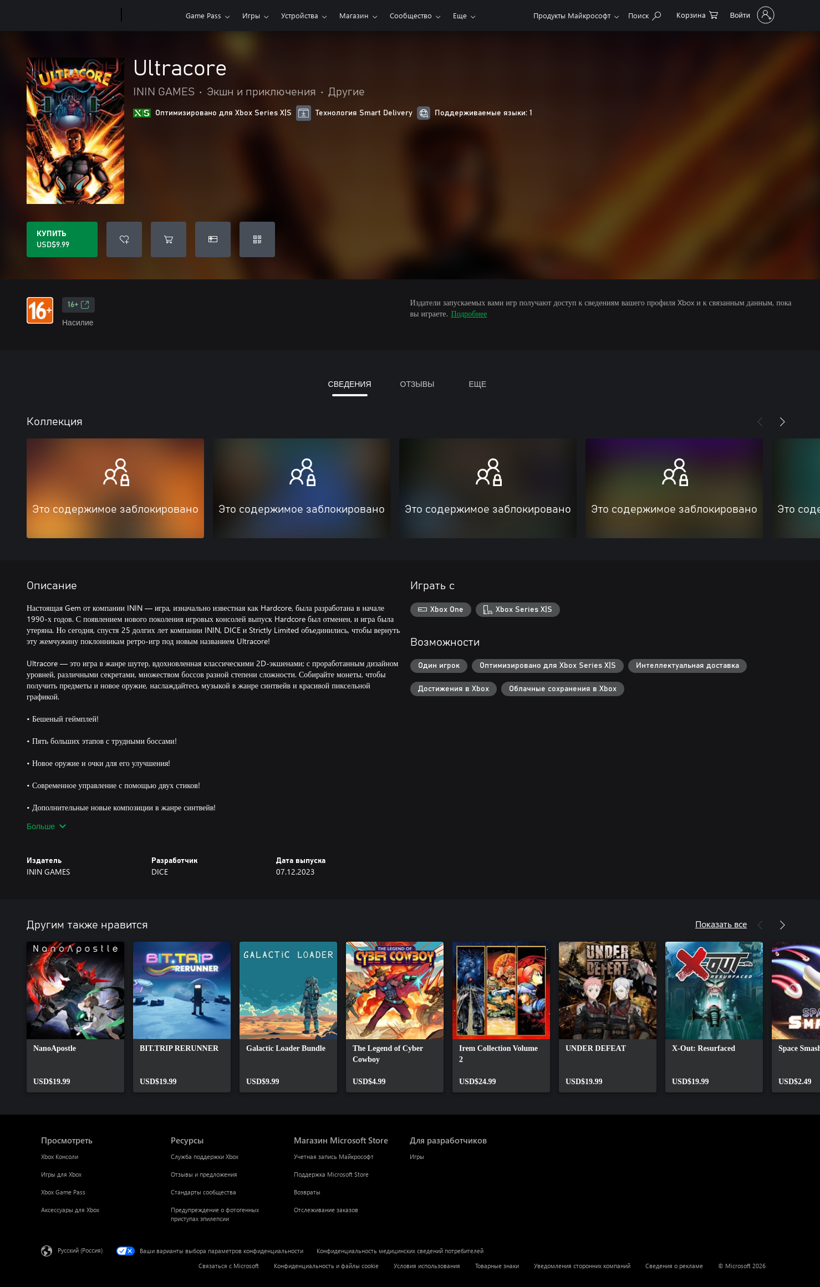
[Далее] (782, 422)
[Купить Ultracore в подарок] (213, 239)
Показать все (721, 924)
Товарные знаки (497, 1265)
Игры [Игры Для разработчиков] (417, 1156)
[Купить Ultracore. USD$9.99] (62, 239)
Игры (251, 15)
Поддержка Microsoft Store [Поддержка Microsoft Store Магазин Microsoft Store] (331, 1174)
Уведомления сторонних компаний (582, 1265)
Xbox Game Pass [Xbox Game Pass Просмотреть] (63, 1192)
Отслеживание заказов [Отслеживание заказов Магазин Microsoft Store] (326, 1209)
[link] (75, 1017)
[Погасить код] (257, 239)
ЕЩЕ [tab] (477, 384)
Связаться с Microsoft (228, 1265)
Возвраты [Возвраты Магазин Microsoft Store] (307, 1192)
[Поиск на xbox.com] (644, 14)
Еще (460, 15)
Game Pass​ (203, 15)
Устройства (299, 15)
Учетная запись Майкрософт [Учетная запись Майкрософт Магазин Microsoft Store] (334, 1156)
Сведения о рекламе (674, 1265)
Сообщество (411, 15)
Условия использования (427, 1265)
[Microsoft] (79, 15)
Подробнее (469, 313)
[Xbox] (152, 15)
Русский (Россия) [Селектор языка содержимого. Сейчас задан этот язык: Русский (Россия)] (80, 1250)
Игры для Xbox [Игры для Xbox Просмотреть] (61, 1174)
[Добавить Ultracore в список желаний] (124, 239)
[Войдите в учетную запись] (751, 15)
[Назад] (760, 422)
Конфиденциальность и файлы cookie (326, 1265)
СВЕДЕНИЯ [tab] (349, 384)
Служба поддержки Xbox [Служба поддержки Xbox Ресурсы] (204, 1156)
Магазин (354, 15)
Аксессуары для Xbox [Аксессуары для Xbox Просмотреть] (70, 1209)
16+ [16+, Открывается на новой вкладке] (78, 304)
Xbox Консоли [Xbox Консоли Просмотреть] (59, 1156)
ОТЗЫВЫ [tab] (417, 384)
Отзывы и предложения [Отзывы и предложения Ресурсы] (204, 1174)
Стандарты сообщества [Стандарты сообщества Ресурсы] (203, 1192)
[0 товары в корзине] (697, 14)
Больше (46, 826)
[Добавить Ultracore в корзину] (168, 239)
